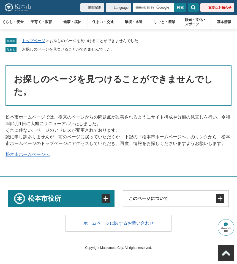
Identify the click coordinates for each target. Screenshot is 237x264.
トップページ (33, 40)
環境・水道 (134, 22)
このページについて (148, 198)
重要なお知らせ (219, 8)
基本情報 (224, 22)
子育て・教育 (41, 22)
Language (121, 8)
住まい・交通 (103, 22)
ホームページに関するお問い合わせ (118, 223)
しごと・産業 (164, 22)
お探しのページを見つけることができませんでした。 (68, 49)
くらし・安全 (13, 22)
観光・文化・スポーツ (195, 22)
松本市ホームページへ (28, 154)
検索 (193, 7)
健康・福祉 (72, 22)
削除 (118, 49)
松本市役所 (44, 198)
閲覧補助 (95, 8)
